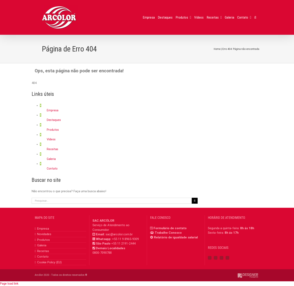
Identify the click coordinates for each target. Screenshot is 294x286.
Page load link (9, 283)
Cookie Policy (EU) (49, 262)
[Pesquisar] (195, 201)
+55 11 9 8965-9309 (125, 239)
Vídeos (51, 139)
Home (217, 49)
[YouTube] (221, 258)
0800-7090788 (102, 253)
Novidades (44, 234)
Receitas (52, 149)
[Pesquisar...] (112, 201)
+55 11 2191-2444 (123, 243)
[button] (255, 17)
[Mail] (227, 258)
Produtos (53, 129)
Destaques (54, 120)
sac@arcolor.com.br (119, 234)
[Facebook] (210, 258)
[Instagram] (215, 258)
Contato (52, 168)
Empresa (52, 110)
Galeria (51, 159)
